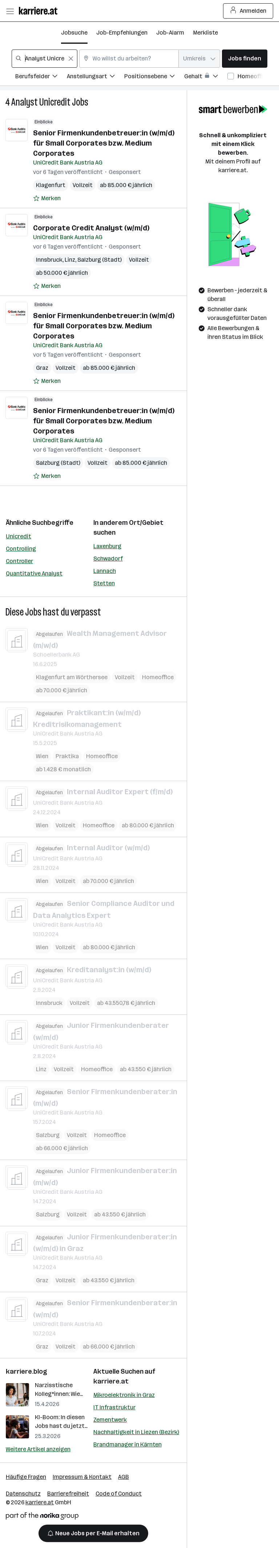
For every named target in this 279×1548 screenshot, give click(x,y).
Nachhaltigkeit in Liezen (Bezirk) (136, 1432)
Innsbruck (49, 259)
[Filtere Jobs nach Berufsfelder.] (41, 77)
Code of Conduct (119, 1493)
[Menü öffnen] (9, 11)
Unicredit (18, 536)
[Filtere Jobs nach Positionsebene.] (154, 77)
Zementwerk (110, 1419)
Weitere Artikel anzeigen (38, 1449)
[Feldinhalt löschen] (70, 59)
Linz (70, 259)
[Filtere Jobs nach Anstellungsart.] (95, 77)
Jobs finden (244, 58)
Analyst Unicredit (40, 102)
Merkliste (205, 32)
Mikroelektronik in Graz (124, 1394)
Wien (42, 756)
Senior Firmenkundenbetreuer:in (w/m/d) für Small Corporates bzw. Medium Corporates (103, 143)
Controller (19, 561)
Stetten (104, 583)
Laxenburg (107, 546)
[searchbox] (44, 59)
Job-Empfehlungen (121, 32)
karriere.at (111, 1381)
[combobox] (44, 59)
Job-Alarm (170, 32)
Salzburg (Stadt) (99, 259)
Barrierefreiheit (68, 1493)
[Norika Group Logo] (42, 1517)
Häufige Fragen (26, 1476)
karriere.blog (26, 1371)
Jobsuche (74, 32)
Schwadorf (108, 558)
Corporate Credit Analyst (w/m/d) (91, 227)
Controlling (21, 548)
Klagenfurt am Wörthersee (72, 676)
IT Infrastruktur (114, 1407)
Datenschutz (23, 1493)
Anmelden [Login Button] (248, 11)
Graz (42, 367)
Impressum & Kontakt (82, 1476)
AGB (123, 1476)
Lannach (104, 570)
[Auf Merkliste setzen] (47, 198)
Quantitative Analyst (34, 573)
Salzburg (48, 1135)
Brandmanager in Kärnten (127, 1444)
